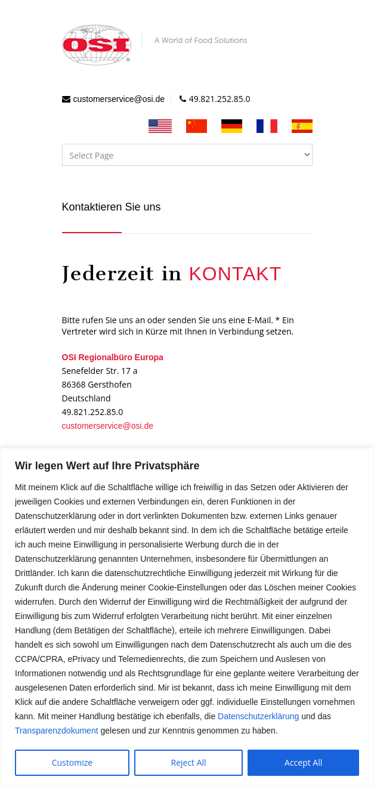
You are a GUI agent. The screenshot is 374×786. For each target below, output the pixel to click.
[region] (187, 617)
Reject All (188, 762)
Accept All (303, 762)
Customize (72, 762)
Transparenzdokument (56, 730)
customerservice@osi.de (119, 99)
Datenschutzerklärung (258, 716)
